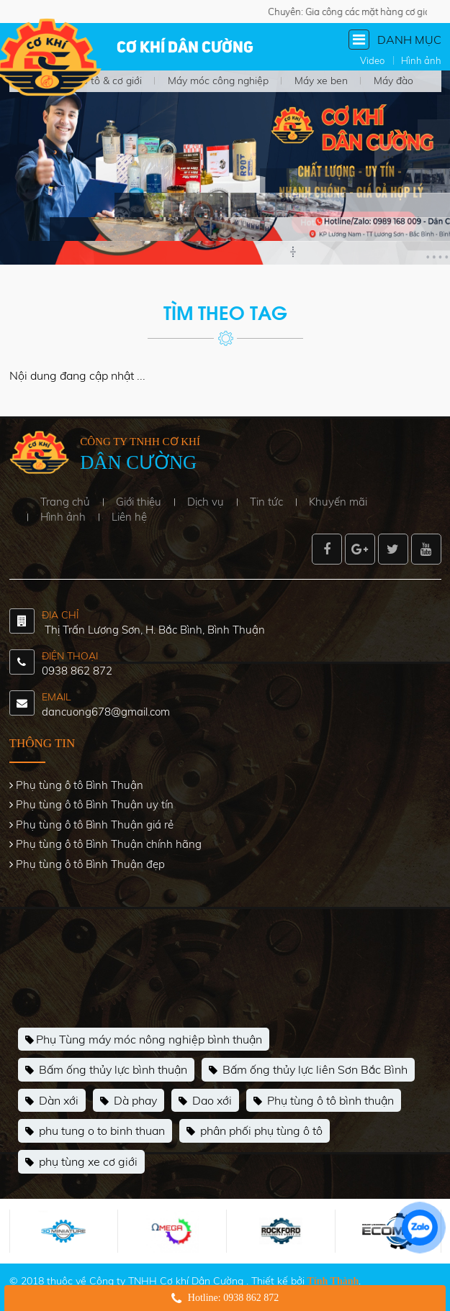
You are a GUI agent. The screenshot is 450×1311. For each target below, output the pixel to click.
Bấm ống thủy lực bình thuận (106, 1070)
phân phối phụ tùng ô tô (254, 1131)
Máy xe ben (321, 80)
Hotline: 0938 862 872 (233, 1297)
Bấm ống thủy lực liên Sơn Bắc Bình (308, 1070)
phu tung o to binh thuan (95, 1131)
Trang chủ (65, 501)
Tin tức (266, 501)
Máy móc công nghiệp (218, 80)
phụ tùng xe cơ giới (81, 1162)
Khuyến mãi (338, 501)
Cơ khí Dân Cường (185, 48)
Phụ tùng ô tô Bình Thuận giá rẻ (95, 824)
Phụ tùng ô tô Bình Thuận (79, 785)
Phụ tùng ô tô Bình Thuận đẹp (90, 864)
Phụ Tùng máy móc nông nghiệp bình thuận (143, 1040)
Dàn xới (51, 1101)
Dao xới (205, 1101)
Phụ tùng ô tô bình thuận (323, 1101)
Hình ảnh (63, 517)
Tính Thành (333, 1281)
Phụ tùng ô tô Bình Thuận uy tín (95, 804)
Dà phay (128, 1101)
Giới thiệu (138, 501)
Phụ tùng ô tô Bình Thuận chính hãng (109, 844)
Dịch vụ (205, 501)
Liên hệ (129, 517)
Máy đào (393, 80)
